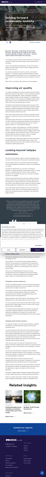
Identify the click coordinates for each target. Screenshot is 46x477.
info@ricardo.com (9, 444)
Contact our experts (35, 42)
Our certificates (9, 465)
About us (26, 446)
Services (26, 450)
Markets (25, 448)
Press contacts (27, 463)
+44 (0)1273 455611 (11, 446)
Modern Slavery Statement (11, 467)
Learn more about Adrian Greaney (22, 216)
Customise (23, 249)
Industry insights (27, 458)
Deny (8, 249)
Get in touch (22, 431)
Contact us (39, 1)
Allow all (37, 249)
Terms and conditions (10, 463)
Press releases (27, 460)
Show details (38, 245)
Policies (7, 460)
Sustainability (8, 458)
